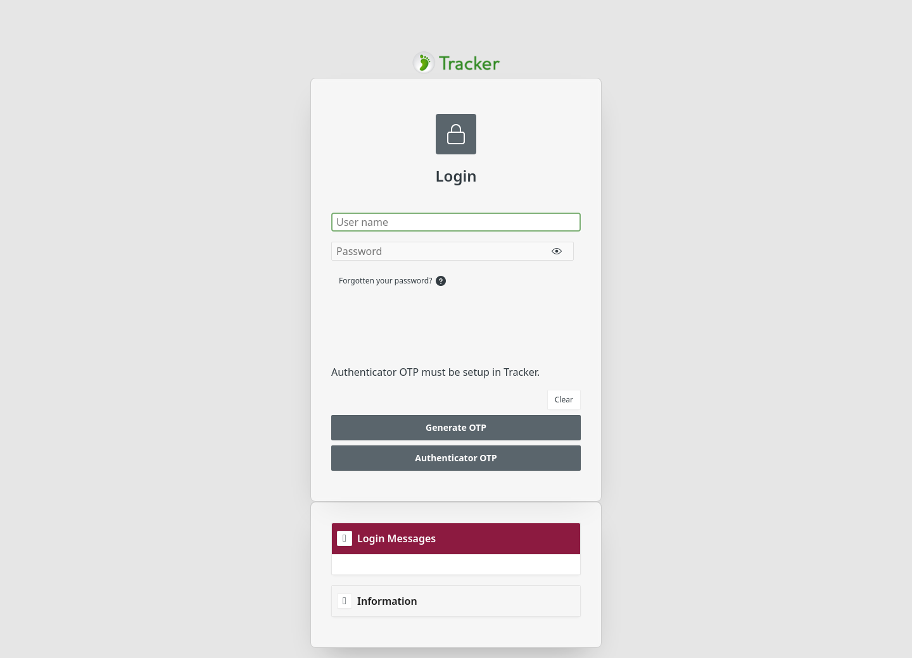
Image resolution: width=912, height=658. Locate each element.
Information (387, 601)
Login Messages (396, 538)
